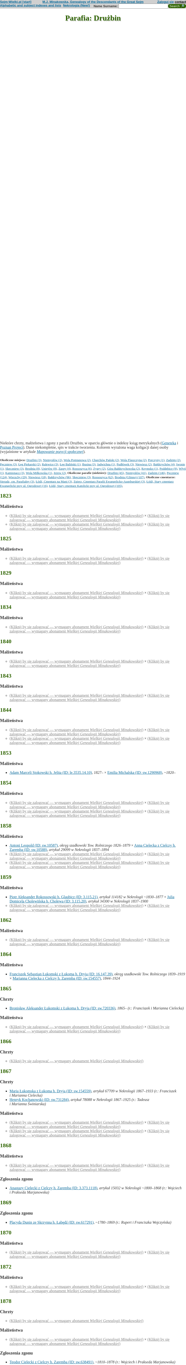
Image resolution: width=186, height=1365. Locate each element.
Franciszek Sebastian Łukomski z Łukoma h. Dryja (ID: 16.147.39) (61, 974)
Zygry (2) (99, 468)
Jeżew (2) (60, 473)
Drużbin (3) (33, 460)
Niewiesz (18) (37, 477)
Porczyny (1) (156, 460)
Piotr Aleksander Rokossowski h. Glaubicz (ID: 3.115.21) (54, 897)
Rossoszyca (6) (82, 468)
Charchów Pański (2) (105, 460)
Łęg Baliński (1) (70, 464)
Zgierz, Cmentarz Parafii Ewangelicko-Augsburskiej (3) (109, 481)
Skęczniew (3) (14, 468)
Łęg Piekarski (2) (29, 464)
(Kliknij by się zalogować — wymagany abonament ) (76, 516)
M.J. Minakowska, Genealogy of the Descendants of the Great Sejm (92, 2)
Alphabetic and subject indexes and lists (30, 5)
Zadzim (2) (173, 460)
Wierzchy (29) (17, 477)
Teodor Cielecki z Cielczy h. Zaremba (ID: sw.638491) (51, 1362)
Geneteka (169, 443)
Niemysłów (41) (136, 473)
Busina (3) (89, 464)
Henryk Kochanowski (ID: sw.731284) (39, 1100)
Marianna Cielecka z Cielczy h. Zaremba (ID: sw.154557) (57, 978)
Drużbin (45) (115, 473)
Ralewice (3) (50, 464)
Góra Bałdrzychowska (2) (123, 468)
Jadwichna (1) (106, 464)
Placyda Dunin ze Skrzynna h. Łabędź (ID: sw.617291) (52, 1222)
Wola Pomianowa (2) (77, 460)
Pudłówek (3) (125, 464)
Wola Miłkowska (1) (39, 473)
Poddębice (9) (168, 468)
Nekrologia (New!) (76, 5)
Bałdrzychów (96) (59, 477)
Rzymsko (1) (149, 468)
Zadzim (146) (156, 473)
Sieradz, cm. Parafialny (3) (17, 481)
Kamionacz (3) (14, 473)
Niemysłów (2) (52, 460)
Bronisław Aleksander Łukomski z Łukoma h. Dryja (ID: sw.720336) (62, 1008)
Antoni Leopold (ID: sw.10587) (34, 845)
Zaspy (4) (64, 468)
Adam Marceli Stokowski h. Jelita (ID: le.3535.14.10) (51, 772)
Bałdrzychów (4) (164, 464)
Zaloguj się (165, 2)
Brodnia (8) (32, 468)
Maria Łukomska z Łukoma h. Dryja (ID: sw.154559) (50, 1091)
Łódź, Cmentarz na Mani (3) (54, 481)
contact (180, 2)
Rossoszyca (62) (102, 477)
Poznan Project (11, 447)
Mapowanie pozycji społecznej (60, 452)
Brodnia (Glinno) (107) (129, 477)
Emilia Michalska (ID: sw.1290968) (134, 772)
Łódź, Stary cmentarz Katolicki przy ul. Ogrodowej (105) (85, 486)
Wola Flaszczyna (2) (133, 460)
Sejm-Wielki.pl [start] (15, 2)
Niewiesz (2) (143, 464)
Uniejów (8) (49, 468)
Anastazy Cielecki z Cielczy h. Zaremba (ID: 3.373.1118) (53, 1188)
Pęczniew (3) (8, 464)
